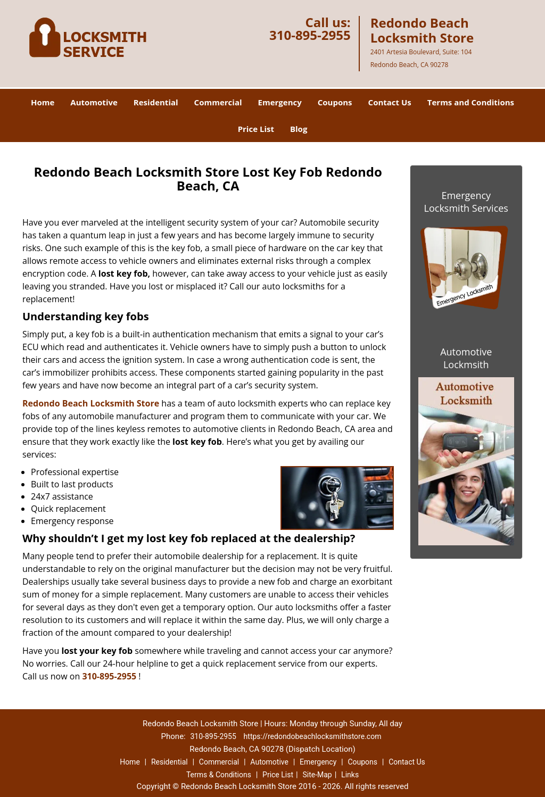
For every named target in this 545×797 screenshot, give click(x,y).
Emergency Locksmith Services (466, 201)
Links (350, 774)
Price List (256, 128)
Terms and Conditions (470, 102)
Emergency (280, 102)
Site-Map (317, 774)
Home (42, 102)
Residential (156, 102)
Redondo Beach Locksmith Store (90, 403)
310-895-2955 (310, 35)
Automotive (94, 102)
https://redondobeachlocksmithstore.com (313, 736)
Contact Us (389, 102)
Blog (298, 128)
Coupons (335, 102)
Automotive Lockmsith (466, 358)
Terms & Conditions (218, 774)
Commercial (218, 102)
